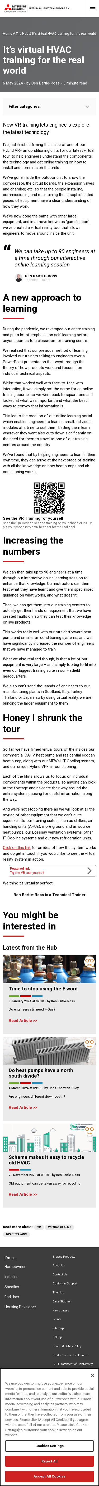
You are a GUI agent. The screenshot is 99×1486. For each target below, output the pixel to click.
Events (57, 1319)
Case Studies (61, 1301)
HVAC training (16, 1234)
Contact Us (60, 1274)
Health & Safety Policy (67, 1346)
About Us (59, 1265)
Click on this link (17, 847)
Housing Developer (20, 1307)
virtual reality (59, 1227)
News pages (61, 1310)
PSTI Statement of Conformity (73, 1364)
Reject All (49, 1464)
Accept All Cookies (49, 1479)
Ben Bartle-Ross (45, 83)
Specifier (11, 1287)
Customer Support (65, 1283)
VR (39, 1227)
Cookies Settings (49, 1449)
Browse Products (64, 1256)
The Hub (58, 1292)
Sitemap (58, 1328)
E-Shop (57, 1337)
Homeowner (15, 1267)
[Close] (92, 1379)
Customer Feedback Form (70, 1355)
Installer (11, 1277)
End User (11, 1297)
